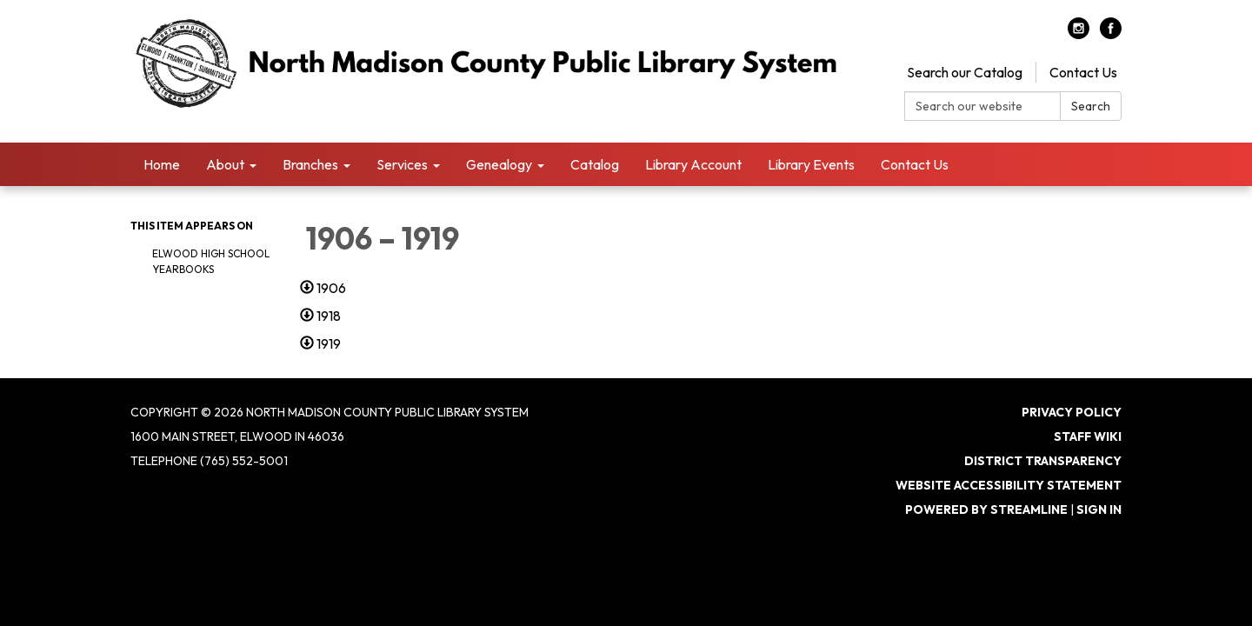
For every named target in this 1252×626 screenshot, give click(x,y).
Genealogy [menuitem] (499, 164)
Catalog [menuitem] (594, 164)
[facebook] (1111, 34)
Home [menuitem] (161, 164)
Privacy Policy (1072, 412)
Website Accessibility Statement (1009, 485)
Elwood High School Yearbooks (211, 261)
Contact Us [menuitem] (915, 164)
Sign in (1099, 509)
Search (1090, 106)
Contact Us (1083, 72)
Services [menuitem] (402, 164)
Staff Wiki (1088, 436)
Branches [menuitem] (310, 164)
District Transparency (1043, 461)
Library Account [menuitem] (693, 164)
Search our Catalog (964, 72)
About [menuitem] (225, 164)
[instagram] (1078, 34)
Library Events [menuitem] (811, 164)
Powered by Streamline (986, 509)
